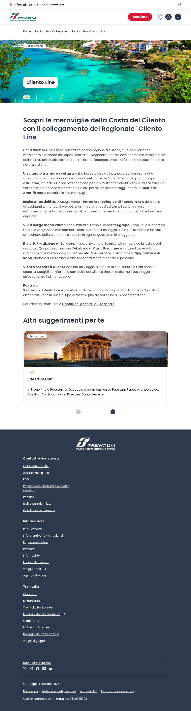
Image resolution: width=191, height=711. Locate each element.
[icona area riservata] (159, 17)
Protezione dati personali (59, 691)
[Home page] (23, 17)
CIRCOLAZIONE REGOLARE (49, 4)
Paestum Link (39, 379)
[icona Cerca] (168, 17)
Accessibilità (88, 691)
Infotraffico (23, 5)
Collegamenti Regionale (69, 31)
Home (27, 31)
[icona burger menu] (178, 17)
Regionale (42, 31)
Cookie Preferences (37, 699)
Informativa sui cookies (117, 691)
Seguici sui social (37, 663)
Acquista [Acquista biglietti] (140, 16)
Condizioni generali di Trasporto (88, 304)
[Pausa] (179, 4)
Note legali (30, 691)
